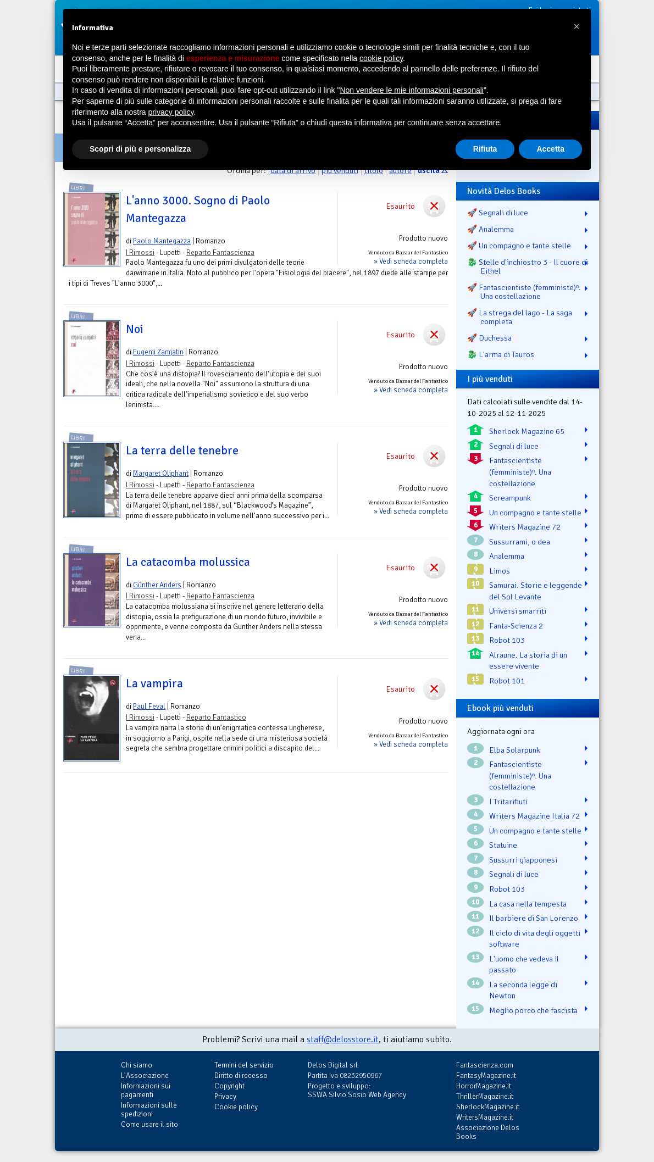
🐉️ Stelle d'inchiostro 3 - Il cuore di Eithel (527, 266)
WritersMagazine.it (484, 1117)
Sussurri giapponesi (523, 860)
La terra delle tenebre (182, 450)
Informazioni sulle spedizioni (149, 1109)
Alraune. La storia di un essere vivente (528, 660)
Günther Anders (157, 585)
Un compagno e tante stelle (535, 513)
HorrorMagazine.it (483, 1086)
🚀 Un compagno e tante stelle (519, 245)
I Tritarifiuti (508, 802)
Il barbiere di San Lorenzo (533, 918)
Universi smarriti (517, 611)
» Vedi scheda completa (411, 261)
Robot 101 (507, 681)
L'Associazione (145, 1075)
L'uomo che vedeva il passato (524, 964)
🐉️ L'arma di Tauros (500, 354)
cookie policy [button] (381, 58)
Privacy (225, 1096)
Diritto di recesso (241, 1075)
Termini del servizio (244, 1065)
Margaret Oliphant (161, 473)
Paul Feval (149, 706)
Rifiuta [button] (485, 148)
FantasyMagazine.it (486, 1075)
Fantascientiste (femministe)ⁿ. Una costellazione (520, 471)
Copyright (229, 1086)
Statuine (503, 845)
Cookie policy (236, 1106)
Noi (134, 329)
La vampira (154, 683)
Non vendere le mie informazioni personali (411, 90)
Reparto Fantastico (216, 717)
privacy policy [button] (171, 112)
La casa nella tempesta (528, 904)
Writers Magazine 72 (525, 527)
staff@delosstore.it (343, 1039)
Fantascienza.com (484, 1065)
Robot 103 (507, 640)
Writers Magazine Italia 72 (534, 816)
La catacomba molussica (188, 562)
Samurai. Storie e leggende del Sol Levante (535, 591)
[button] (576, 26)
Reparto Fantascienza (220, 252)
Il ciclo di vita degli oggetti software (534, 938)
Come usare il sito (149, 1124)
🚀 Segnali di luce (497, 212)
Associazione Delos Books (487, 1132)
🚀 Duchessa (489, 337)
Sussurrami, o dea (519, 542)
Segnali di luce (514, 446)
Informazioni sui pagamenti (145, 1090)
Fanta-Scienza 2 (516, 626)
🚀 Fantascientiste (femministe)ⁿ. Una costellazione (524, 292)
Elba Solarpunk (514, 750)
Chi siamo (136, 1065)
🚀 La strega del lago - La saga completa (519, 317)
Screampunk (510, 498)
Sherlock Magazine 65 (526, 431)
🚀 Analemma (490, 229)
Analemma (506, 556)
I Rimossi (140, 252)
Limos (499, 571)
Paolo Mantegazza (162, 241)
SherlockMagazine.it (487, 1106)
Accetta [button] (550, 148)
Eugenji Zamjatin (158, 352)
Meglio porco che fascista (533, 1010)
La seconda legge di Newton (523, 990)
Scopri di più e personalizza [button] (140, 148)
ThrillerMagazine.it (484, 1096)
